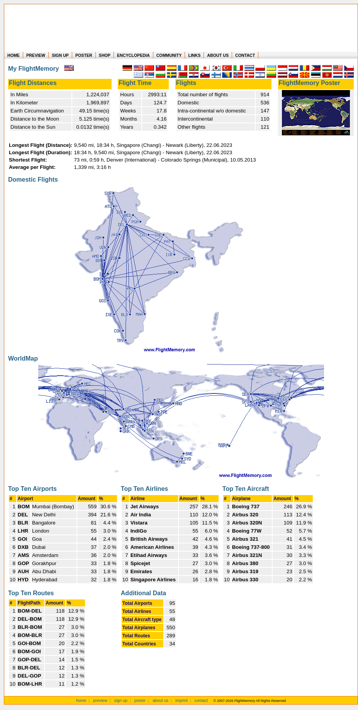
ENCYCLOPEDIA (133, 55)
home (81, 700)
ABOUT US (218, 55)
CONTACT (245, 55)
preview (100, 700)
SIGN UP (60, 55)
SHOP (104, 55)
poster (140, 700)
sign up (120, 700)
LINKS (194, 55)
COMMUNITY (169, 55)
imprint (181, 700)
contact (201, 700)
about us (160, 700)
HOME (13, 55)
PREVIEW (35, 55)
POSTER (83, 55)
